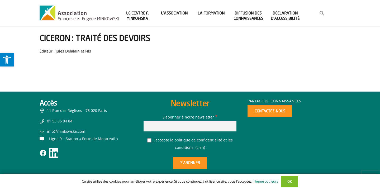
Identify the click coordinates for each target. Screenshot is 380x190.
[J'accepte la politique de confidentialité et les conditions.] (149, 140)
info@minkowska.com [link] (66, 132)
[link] (7, 59)
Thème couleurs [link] (265, 181)
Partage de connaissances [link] (274, 101)
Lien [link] (200, 148)
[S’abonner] (190, 163)
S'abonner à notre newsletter (190, 117)
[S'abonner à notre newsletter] (190, 126)
